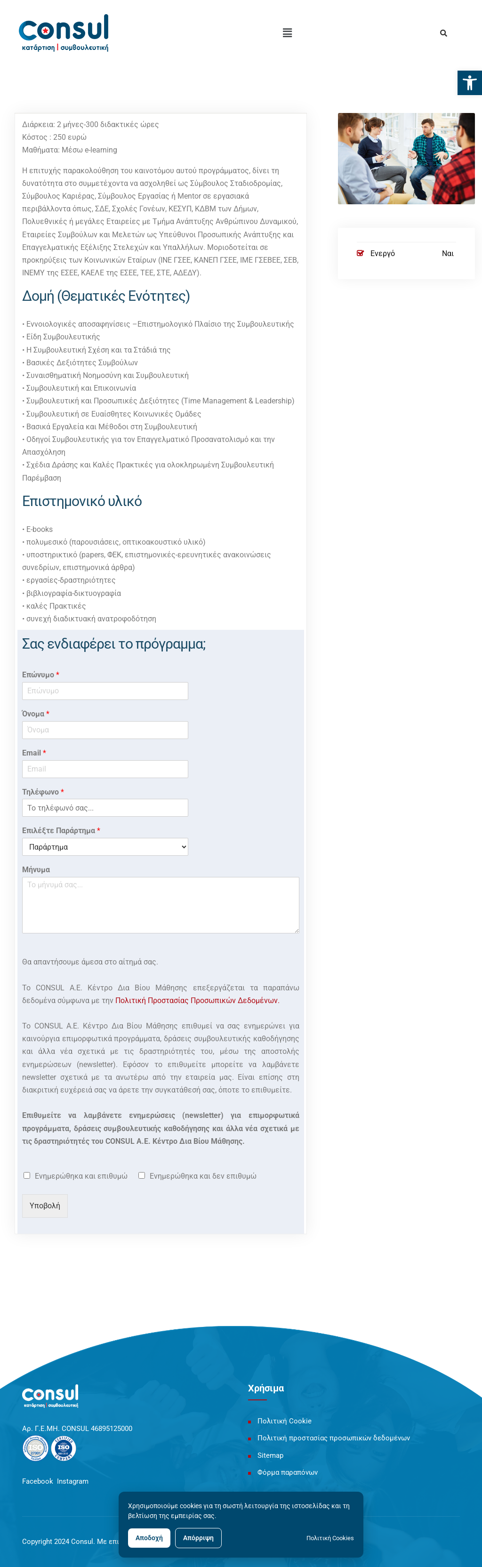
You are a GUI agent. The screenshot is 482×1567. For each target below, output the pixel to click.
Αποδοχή (149, 1538)
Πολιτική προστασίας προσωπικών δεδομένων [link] (333, 1438)
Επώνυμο (40, 674)
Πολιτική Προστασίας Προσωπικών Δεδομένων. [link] (197, 1000)
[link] (470, 83)
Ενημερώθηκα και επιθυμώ (81, 1176)
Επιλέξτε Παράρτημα (61, 830)
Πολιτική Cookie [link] (284, 1421)
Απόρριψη (198, 1538)
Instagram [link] (72, 1481)
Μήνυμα (36, 869)
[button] (288, 33)
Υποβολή (45, 1205)
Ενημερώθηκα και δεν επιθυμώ (203, 1176)
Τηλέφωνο (43, 792)
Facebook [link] (37, 1481)
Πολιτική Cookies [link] (330, 1538)
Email (34, 752)
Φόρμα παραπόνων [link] (287, 1472)
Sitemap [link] (270, 1455)
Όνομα (35, 713)
